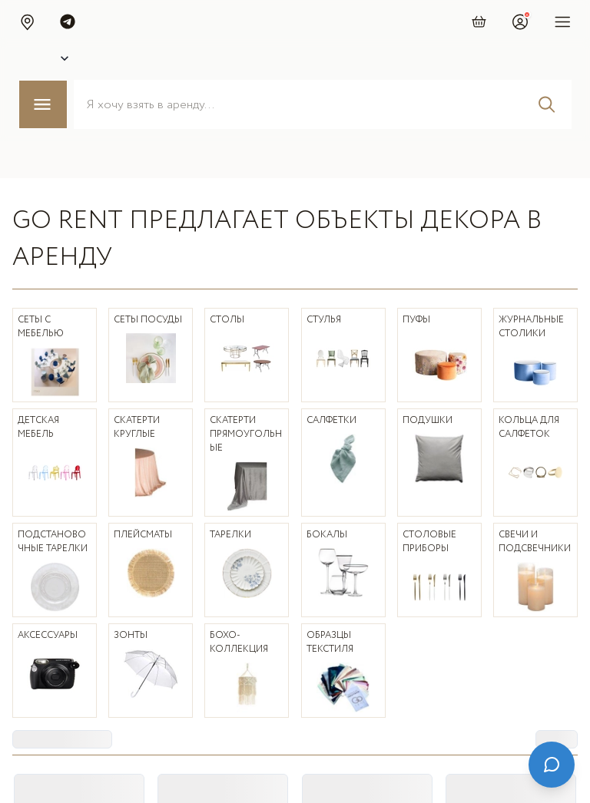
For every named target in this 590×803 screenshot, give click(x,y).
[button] (26, 21)
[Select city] (49, 58)
